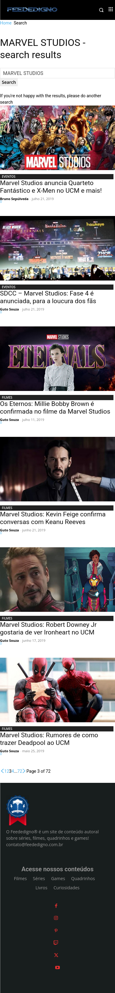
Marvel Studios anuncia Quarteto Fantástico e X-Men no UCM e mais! (51, 186)
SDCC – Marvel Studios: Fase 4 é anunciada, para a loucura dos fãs (48, 297)
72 (19, 771)
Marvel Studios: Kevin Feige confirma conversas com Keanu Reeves (52, 518)
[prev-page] (2, 771)
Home (6, 22)
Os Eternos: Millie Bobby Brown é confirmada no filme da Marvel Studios (55, 407)
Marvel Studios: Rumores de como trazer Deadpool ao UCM (49, 738)
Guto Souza (9, 309)
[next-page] (24, 771)
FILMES (7, 397)
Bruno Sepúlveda (14, 198)
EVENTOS (8, 176)
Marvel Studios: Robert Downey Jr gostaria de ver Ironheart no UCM (48, 628)
